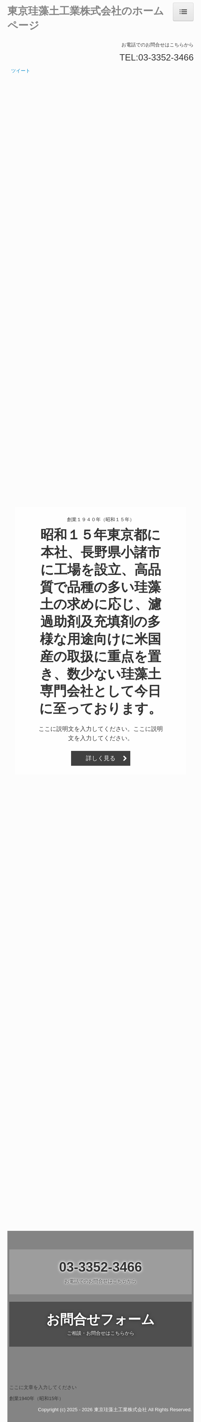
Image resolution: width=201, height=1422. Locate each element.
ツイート (20, 70)
